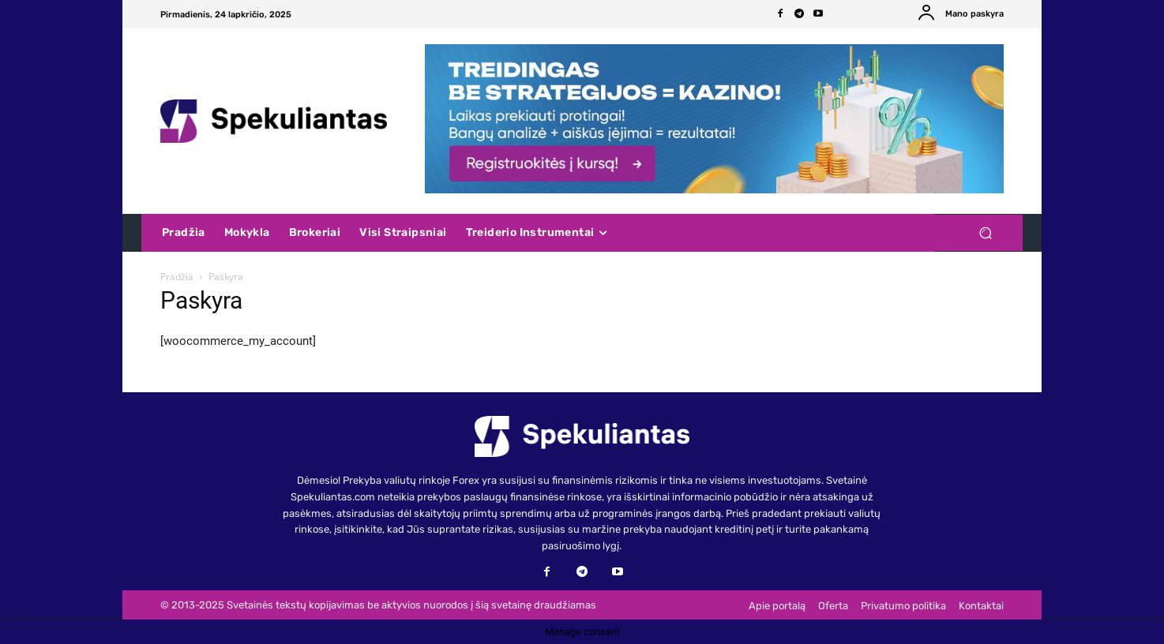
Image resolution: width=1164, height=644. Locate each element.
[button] (985, 233)
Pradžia (176, 276)
